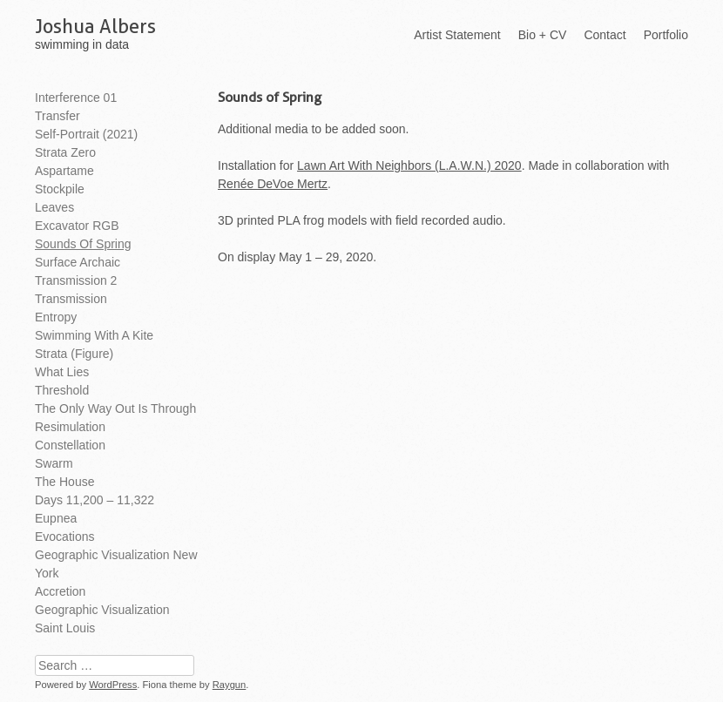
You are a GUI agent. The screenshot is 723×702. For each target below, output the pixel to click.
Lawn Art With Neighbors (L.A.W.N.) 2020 (409, 165)
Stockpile (59, 189)
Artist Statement (457, 35)
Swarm (54, 463)
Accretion (60, 591)
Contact (604, 35)
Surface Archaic (77, 262)
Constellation (70, 445)
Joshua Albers (95, 26)
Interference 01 (76, 98)
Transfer (57, 116)
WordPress (113, 684)
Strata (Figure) (74, 354)
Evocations (64, 536)
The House (64, 482)
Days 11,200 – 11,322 (94, 500)
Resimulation (70, 427)
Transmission (71, 299)
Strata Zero (65, 152)
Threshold (62, 390)
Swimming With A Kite (94, 335)
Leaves (54, 207)
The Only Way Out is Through (115, 408)
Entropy (56, 317)
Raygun (230, 684)
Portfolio (666, 35)
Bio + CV (542, 35)
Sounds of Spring (83, 244)
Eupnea (56, 518)
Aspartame (64, 171)
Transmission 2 (76, 280)
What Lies (62, 372)
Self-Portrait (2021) (86, 134)
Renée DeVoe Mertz (273, 184)
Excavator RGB (76, 226)
